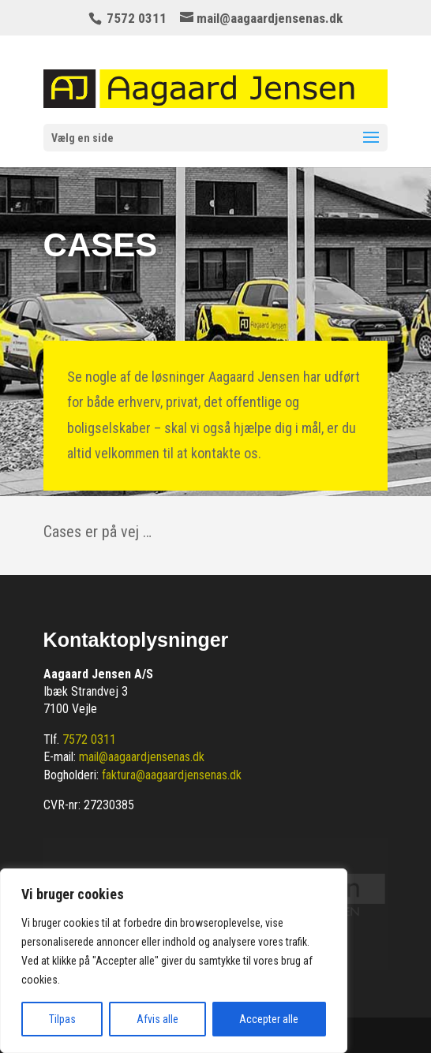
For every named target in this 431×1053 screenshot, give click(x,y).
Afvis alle (157, 1019)
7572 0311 (89, 739)
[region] (173, 960)
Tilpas (62, 1019)
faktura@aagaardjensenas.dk (172, 774)
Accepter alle (268, 1019)
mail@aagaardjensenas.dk (141, 756)
